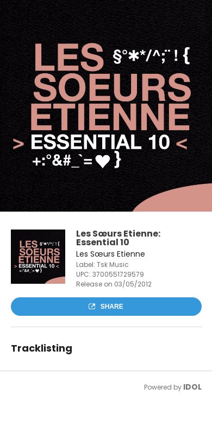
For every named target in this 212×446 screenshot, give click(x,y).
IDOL (192, 386)
